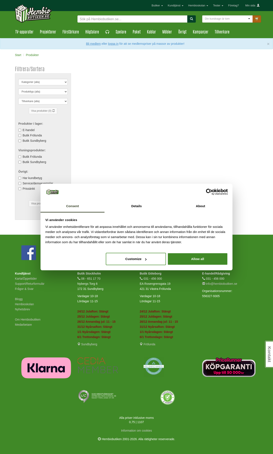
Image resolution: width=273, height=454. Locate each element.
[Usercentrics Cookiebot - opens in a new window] (209, 192)
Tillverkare (222, 32)
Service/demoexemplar (38, 183)
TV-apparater (24, 32)
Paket (137, 32)
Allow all (197, 259)
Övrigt (182, 32)
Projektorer (48, 32)
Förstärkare (70, 32)
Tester (218, 5)
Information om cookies (136, 430)
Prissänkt (29, 188)
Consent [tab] (72, 206)
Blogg (19, 299)
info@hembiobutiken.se (219, 283)
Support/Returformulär (30, 283)
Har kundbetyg (32, 178)
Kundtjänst (175, 5)
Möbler (167, 32)
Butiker (157, 5)
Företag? (233, 5)
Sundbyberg (87, 344)
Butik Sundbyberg (34, 140)
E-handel (29, 130)
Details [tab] (136, 206)
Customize (136, 259)
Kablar (151, 32)
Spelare (121, 32)
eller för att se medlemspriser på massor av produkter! (143, 43)
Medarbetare (23, 324)
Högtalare (92, 32)
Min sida (252, 5)
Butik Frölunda (32, 135)
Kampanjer (200, 32)
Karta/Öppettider (26, 278)
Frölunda (147, 344)
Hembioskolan (198, 5)
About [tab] (200, 206)
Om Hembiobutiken (28, 319)
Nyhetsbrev (22, 309)
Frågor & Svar (24, 289)
